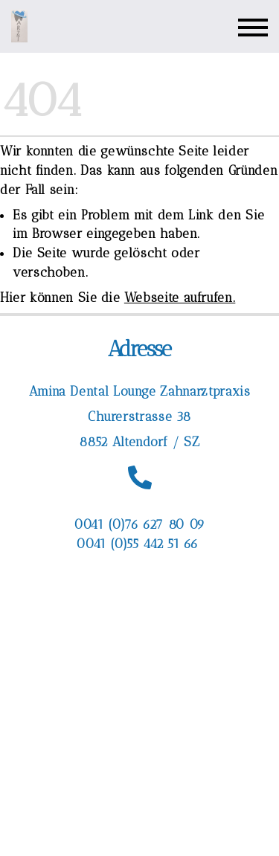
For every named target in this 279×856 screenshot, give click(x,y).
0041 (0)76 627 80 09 (139, 524)
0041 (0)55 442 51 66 (139, 543)
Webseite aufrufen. (180, 297)
